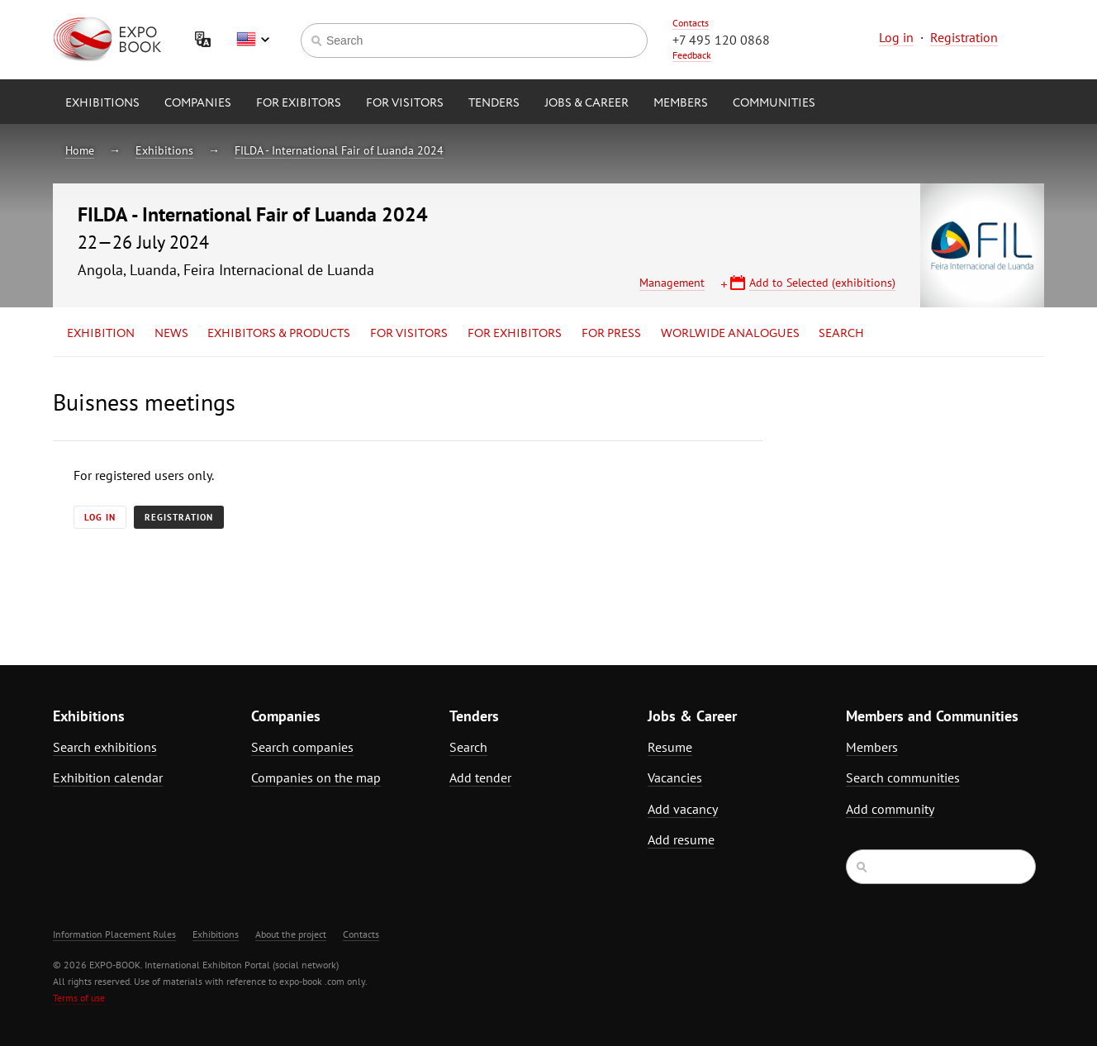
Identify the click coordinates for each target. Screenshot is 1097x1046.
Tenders (494, 103)
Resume (670, 747)
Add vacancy (683, 809)
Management (672, 282)
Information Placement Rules (114, 934)
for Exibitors (298, 103)
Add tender (480, 777)
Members (680, 103)
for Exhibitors (515, 334)
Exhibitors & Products (278, 334)
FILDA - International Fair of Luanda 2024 (339, 150)
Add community (890, 809)
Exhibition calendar (108, 777)
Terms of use (79, 997)
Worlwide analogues (730, 334)
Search (841, 334)
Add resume (681, 839)
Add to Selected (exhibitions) (822, 282)
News (171, 334)
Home (79, 150)
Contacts (690, 23)
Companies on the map (316, 777)
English (253, 39)
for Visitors (405, 103)
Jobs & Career (586, 103)
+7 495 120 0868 (721, 39)
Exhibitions (102, 103)
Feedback (691, 55)
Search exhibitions (105, 747)
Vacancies (675, 777)
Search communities (903, 777)
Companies (197, 103)
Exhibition (101, 334)
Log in (896, 37)
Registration (964, 37)
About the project (290, 934)
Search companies (302, 747)
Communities (774, 103)
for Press (611, 334)
